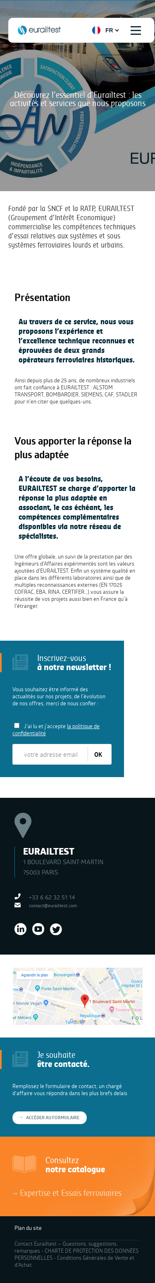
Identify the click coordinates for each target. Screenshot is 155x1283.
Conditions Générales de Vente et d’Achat (74, 1261)
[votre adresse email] (50, 754)
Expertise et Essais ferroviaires (71, 1192)
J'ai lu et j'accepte (56, 729)
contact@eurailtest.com (53, 905)
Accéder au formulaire (52, 1117)
